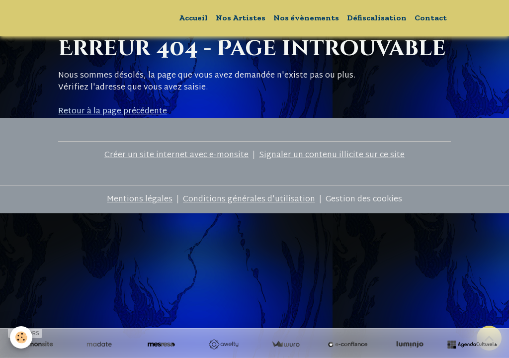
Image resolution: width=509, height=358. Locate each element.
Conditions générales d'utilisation (249, 199)
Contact (431, 17)
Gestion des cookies (364, 200)
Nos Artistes (240, 17)
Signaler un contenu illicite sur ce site (332, 155)
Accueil (193, 17)
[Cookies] (21, 337)
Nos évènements (306, 17)
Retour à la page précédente (112, 111)
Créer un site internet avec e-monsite (176, 155)
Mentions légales (139, 199)
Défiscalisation (377, 17)
